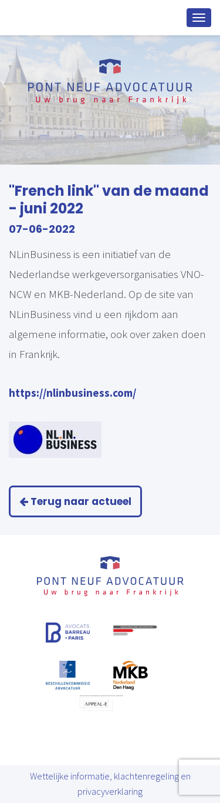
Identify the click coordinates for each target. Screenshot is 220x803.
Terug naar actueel (75, 501)
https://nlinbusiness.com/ (72, 393)
